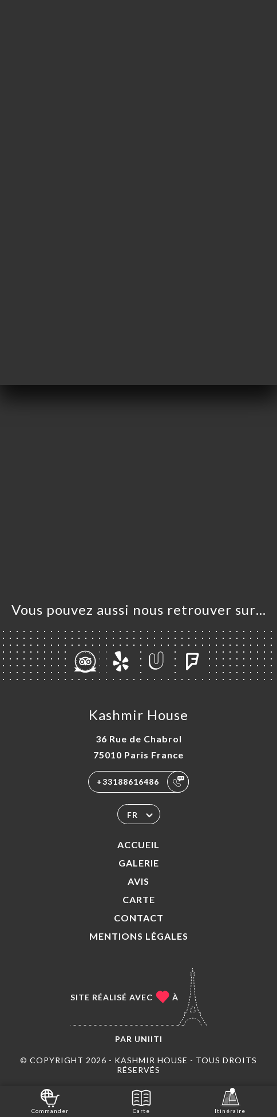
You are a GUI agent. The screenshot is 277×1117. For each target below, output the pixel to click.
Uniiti (148, 1039)
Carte (138, 899)
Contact (139, 917)
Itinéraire (230, 1100)
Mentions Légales (138, 936)
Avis (138, 881)
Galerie (138, 862)
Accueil (138, 844)
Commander (50, 1100)
